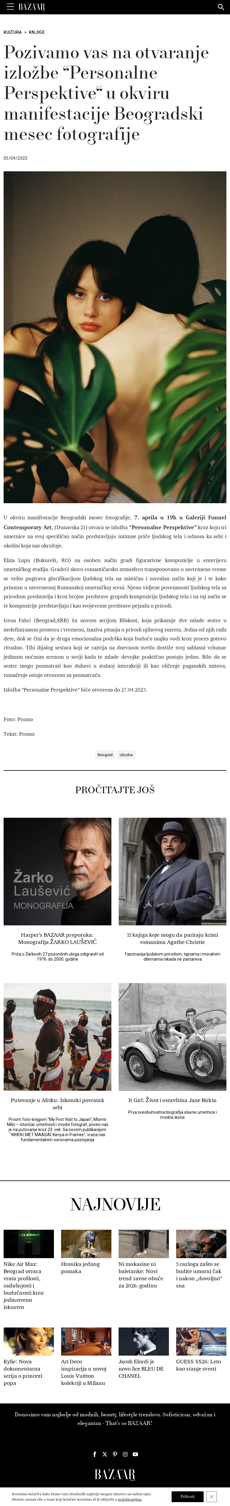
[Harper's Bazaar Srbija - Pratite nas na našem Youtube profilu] (135, 1454)
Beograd (105, 755)
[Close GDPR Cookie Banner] (211, 1496)
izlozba (126, 755)
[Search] (221, 7)
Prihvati (188, 1496)
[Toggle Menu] (10, 7)
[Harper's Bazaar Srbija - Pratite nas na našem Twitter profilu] (105, 1454)
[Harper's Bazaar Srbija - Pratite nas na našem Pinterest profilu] (115, 1454)
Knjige (37, 32)
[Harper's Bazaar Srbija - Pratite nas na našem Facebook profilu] (95, 1454)
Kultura (13, 32)
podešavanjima (129, 1499)
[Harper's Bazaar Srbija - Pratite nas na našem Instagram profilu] (125, 1454)
